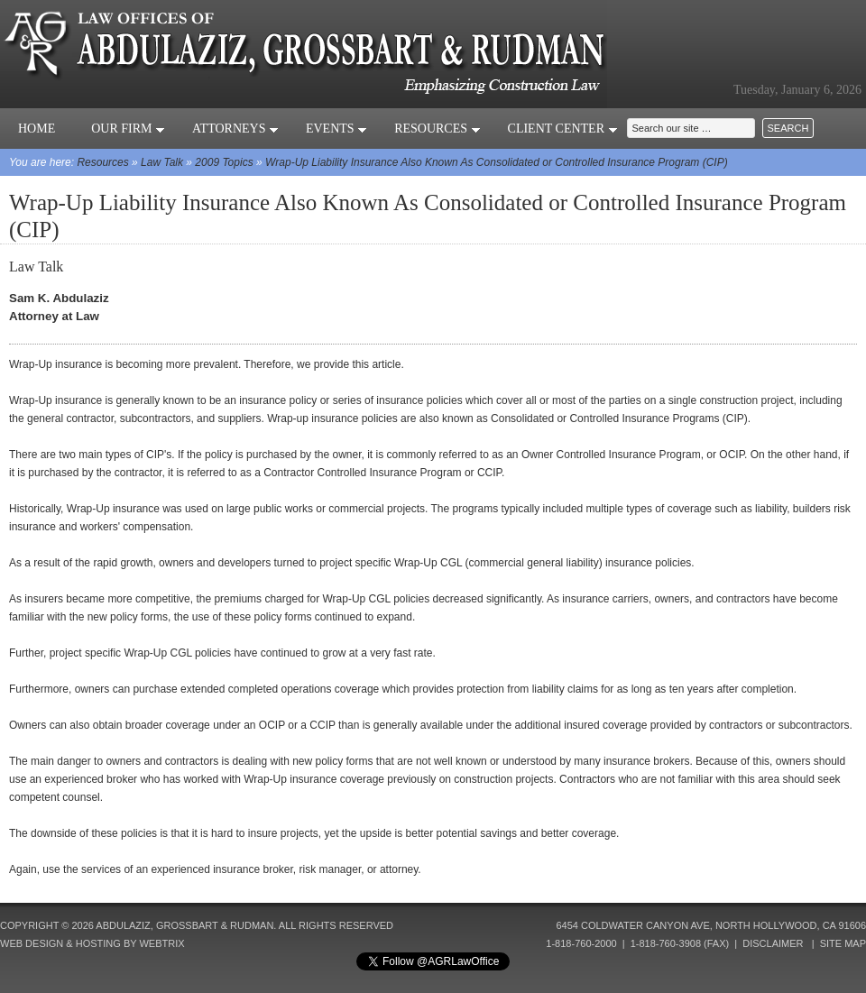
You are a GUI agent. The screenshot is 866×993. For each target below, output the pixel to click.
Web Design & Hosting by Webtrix (92, 943)
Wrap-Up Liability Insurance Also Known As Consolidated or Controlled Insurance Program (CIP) (496, 162)
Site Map (843, 943)
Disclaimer (772, 943)
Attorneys (235, 128)
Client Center (563, 128)
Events (336, 128)
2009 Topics (224, 162)
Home (36, 128)
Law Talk (162, 162)
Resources (437, 128)
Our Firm (128, 128)
